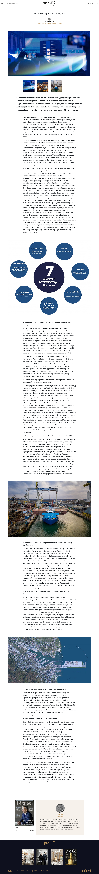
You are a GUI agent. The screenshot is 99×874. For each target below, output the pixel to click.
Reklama (27, 870)
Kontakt (42, 870)
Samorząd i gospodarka (56, 23)
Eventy (47, 870)
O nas (17, 3)
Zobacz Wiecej (70, 86)
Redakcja (22, 870)
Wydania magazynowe (10, 3)
